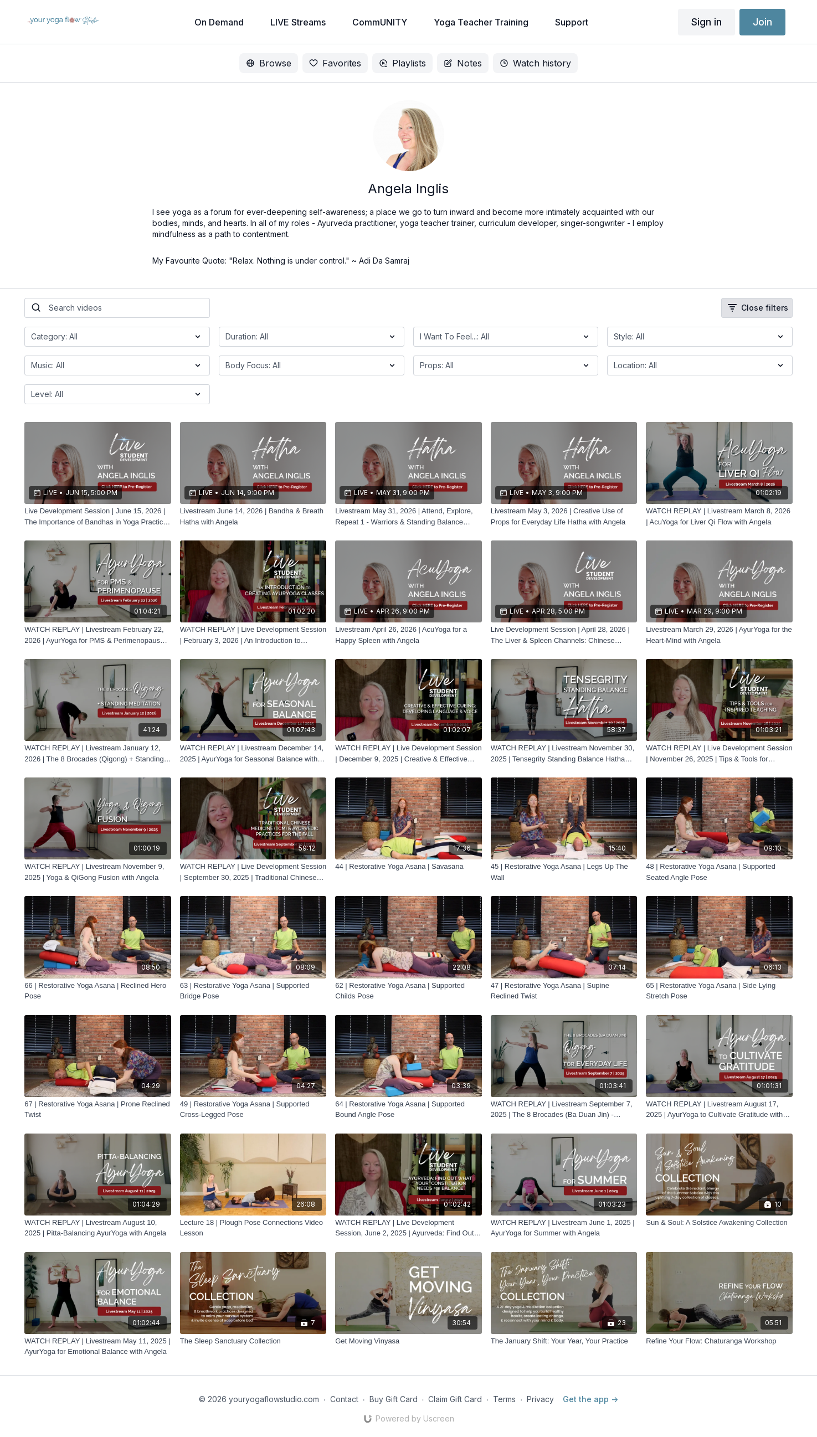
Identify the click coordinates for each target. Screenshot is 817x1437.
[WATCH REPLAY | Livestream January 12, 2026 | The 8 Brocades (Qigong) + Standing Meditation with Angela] (97, 753)
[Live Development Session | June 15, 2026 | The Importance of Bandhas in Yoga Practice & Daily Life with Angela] (97, 516)
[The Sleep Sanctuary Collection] (253, 1341)
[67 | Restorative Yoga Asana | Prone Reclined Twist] (97, 1109)
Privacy (540, 1399)
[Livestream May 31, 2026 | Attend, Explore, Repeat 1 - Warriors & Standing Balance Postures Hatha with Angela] (408, 516)
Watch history (535, 63)
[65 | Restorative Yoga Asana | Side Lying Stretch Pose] (719, 991)
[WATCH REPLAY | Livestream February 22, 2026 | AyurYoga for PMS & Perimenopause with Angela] (97, 635)
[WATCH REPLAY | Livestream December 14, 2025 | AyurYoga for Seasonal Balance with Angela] (253, 753)
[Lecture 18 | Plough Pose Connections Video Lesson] (253, 1228)
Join (762, 22)
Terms (504, 1399)
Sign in (706, 22)
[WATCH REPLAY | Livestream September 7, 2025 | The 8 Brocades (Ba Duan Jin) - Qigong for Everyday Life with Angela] (564, 1109)
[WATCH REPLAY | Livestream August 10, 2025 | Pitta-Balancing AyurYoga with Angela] (97, 1228)
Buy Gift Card (393, 1399)
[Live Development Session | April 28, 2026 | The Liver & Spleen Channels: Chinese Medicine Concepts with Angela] (564, 635)
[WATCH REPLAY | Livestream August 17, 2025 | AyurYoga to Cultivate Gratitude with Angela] (719, 1109)
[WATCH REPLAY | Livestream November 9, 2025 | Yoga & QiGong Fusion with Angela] (97, 872)
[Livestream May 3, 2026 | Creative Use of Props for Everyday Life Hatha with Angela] (564, 516)
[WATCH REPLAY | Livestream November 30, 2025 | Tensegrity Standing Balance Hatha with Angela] (564, 753)
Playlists (402, 63)
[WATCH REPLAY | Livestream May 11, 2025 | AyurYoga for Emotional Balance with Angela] (97, 1346)
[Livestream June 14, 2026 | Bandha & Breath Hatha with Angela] (253, 516)
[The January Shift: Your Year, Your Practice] (564, 1341)
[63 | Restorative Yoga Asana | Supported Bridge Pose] (253, 991)
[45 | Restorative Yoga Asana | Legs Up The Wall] (564, 872)
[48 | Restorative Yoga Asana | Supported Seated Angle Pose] (719, 872)
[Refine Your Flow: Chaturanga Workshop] (719, 1341)
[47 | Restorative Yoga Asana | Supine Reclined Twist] (564, 991)
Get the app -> (590, 1399)
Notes (463, 63)
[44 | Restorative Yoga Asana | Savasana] (408, 866)
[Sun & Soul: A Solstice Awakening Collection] (719, 1222)
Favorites (335, 63)
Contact (344, 1399)
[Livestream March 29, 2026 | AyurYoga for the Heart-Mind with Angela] (719, 635)
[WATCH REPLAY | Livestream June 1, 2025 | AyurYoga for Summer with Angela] (564, 1228)
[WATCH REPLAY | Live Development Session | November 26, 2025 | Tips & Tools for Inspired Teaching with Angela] (719, 753)
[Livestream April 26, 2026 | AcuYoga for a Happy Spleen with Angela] (408, 635)
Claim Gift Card (455, 1399)
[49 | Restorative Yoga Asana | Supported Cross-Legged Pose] (253, 1109)
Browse (268, 63)
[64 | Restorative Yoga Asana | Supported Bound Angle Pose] (408, 1109)
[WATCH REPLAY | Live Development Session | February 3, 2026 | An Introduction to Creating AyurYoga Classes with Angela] (253, 635)
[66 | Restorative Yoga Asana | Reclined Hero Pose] (97, 991)
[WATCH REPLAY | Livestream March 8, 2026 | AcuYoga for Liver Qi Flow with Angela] (719, 516)
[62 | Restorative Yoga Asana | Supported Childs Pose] (408, 991)
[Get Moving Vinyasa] (408, 1341)
